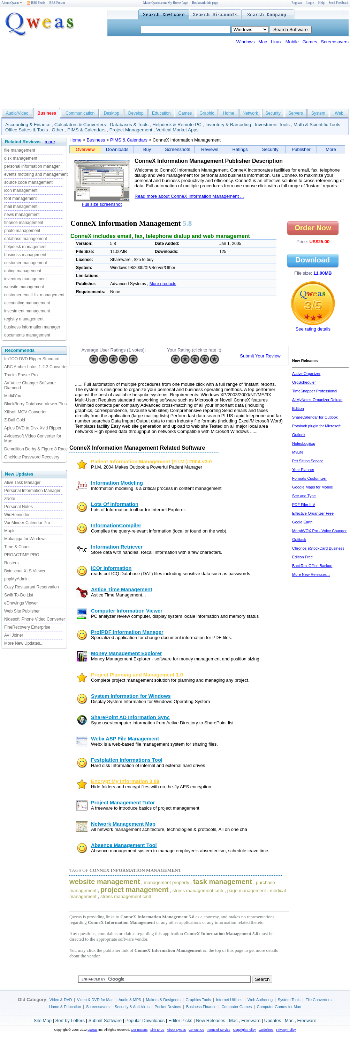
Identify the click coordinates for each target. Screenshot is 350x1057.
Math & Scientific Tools (317, 124)
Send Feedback (339, 3)
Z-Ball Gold (14, 420)
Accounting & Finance (28, 124)
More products (163, 283)
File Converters (318, 1000)
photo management (22, 230)
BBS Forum (57, 3)
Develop (136, 113)
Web (339, 113)
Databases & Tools (129, 124)
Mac (262, 41)
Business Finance (201, 1007)
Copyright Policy (244, 1029)
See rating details (313, 329)
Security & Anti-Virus (132, 1007)
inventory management (25, 278)
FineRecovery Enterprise (27, 627)
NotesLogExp (303, 443)
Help (321, 3)
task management (222, 881)
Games (310, 41)
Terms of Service (218, 1029)
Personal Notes (18, 506)
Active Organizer (306, 373)
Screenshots (177, 149)
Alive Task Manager (22, 482)
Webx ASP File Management (125, 738)
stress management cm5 (198, 890)
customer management (25, 262)
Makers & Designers (163, 1000)
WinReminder (17, 514)
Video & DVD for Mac (95, 1000)
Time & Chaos (17, 546)
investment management (27, 311)
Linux (276, 41)
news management (21, 214)
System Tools (289, 1000)
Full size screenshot (102, 204)
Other (57, 129)
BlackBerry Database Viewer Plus (35, 403)
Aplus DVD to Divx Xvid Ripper (32, 428)
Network (250, 113)
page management (246, 890)
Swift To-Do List (18, 595)
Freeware (250, 1020)
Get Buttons (139, 1029)
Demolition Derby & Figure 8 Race (36, 449)
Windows (245, 41)
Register (296, 3)
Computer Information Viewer (126, 611)
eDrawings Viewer (21, 603)
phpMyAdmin (16, 579)
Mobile (292, 41)
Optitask (299, 539)
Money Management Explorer (126, 653)
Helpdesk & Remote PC (176, 124)
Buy (147, 149)
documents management (27, 335)
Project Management (130, 129)
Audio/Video (17, 113)
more (50, 141)
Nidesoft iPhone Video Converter (34, 619)
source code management (28, 182)
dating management (22, 270)
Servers (295, 113)
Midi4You (12, 395)
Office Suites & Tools (26, 129)
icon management (20, 190)
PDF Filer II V (303, 504)
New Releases (210, 1020)
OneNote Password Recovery (31, 457)
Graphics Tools (198, 1000)
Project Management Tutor (123, 802)
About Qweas (12, 3)
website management (24, 286)
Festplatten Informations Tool (126, 760)
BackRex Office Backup (312, 566)
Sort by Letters (70, 1020)
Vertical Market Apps (177, 129)
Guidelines (266, 1029)
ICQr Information (111, 568)
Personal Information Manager (32, 490)
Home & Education (65, 1007)
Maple (10, 530)
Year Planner (303, 470)
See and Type (304, 496)
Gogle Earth (302, 522)
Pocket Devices (168, 1007)
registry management (24, 319)
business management (25, 254)
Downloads (117, 149)
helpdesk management (25, 246)
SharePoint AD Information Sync (130, 717)
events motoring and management (36, 174)
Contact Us (196, 1029)
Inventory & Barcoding (228, 124)
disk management (20, 158)
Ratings (240, 149)
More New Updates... (24, 643)
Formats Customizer (309, 478)
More (331, 149)
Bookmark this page (205, 3)
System (318, 113)
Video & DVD (61, 1000)
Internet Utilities (229, 1000)
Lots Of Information (114, 504)
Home (228, 113)
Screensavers (335, 41)
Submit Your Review (260, 356)
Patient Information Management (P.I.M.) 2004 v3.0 (151, 461)
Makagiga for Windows (25, 538)
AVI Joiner (13, 635)
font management (20, 198)
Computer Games (236, 1007)
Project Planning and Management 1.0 (137, 675)
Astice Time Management (121, 589)
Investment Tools (272, 124)
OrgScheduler (304, 382)
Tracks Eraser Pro (21, 374)
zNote (9, 498)
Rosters (11, 562)
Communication (80, 113)
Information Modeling (117, 483)
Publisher (301, 149)
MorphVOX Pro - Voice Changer (319, 531)
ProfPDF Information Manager (127, 632)
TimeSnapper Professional (314, 391)
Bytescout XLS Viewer (25, 571)
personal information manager (32, 166)
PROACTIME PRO (21, 554)
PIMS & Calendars (86, 129)
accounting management (27, 303)
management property (166, 882)
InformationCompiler (116, 525)
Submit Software (105, 1020)
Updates (272, 1020)
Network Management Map (123, 824)
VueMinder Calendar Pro (27, 522)
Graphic (206, 113)
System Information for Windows (131, 696)
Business (96, 140)
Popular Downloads (145, 1020)
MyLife (297, 452)
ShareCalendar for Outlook (315, 417)
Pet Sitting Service (308, 461)
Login (310, 3)
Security (272, 113)
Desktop (111, 113)
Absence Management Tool (124, 845)
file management (19, 150)
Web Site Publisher (22, 611)
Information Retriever (117, 547)
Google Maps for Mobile (312, 487)
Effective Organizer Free (313, 513)
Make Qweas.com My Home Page (165, 3)
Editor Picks (180, 1020)
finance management (23, 222)
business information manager (32, 327)
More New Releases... (311, 574)
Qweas (92, 1029)
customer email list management (34, 294)
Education (161, 113)
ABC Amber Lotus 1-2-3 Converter (36, 366)
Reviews (209, 149)
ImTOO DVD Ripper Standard (32, 358)
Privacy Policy (286, 1029)
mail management (20, 206)
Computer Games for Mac (279, 1007)
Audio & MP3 (130, 1000)
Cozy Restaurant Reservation (31, 587)
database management (25, 238)
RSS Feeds (36, 3)
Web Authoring (260, 1000)
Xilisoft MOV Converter (25, 412)
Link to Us (157, 1029)
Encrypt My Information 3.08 (125, 781)
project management (134, 889)
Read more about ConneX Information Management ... (189, 196)
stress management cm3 (125, 896)
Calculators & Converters (80, 124)
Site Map (43, 1020)
